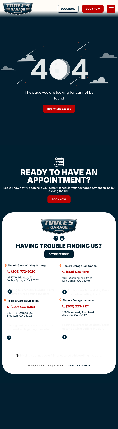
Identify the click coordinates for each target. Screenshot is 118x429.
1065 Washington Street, (77, 278)
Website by (75, 365)
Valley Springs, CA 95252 (23, 280)
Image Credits (55, 365)
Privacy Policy (36, 365)
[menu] (111, 9)
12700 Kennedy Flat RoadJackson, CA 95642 (78, 314)
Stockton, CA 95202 (19, 315)
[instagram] (62, 239)
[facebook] (55, 239)
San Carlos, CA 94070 (76, 280)
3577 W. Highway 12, (20, 277)
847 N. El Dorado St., (20, 312)
